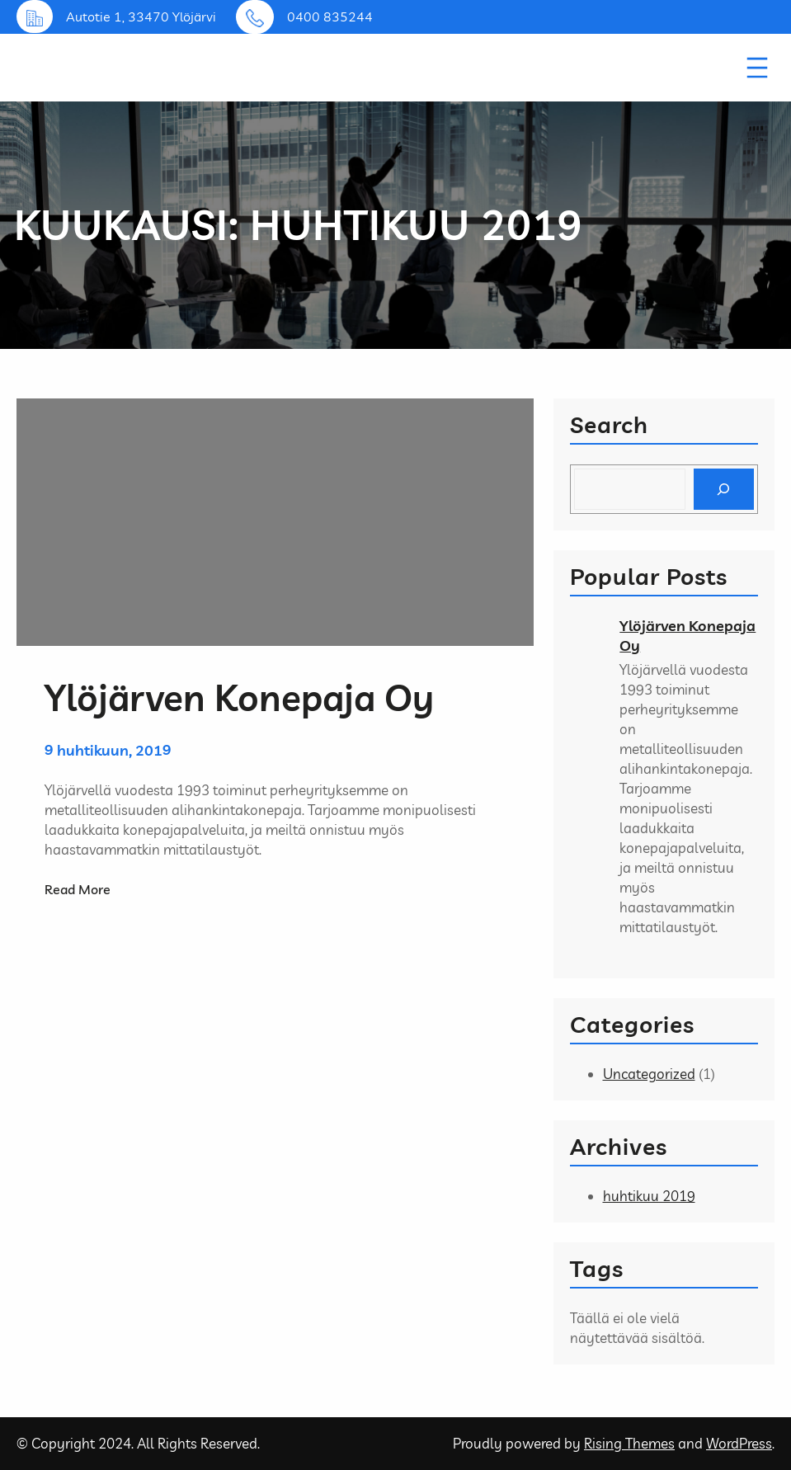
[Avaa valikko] (757, 67)
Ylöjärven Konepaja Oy (687, 635)
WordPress (739, 1443)
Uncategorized (649, 1073)
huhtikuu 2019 (649, 1195)
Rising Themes (629, 1443)
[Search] (724, 490)
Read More (78, 889)
